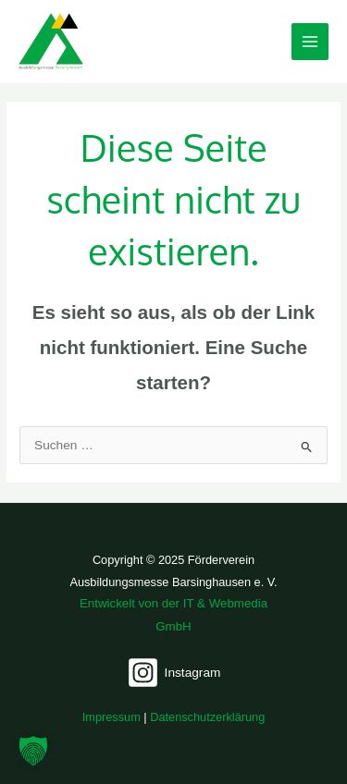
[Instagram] (173, 672)
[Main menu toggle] (310, 42)
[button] (33, 750)
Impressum (111, 717)
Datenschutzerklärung (207, 717)
